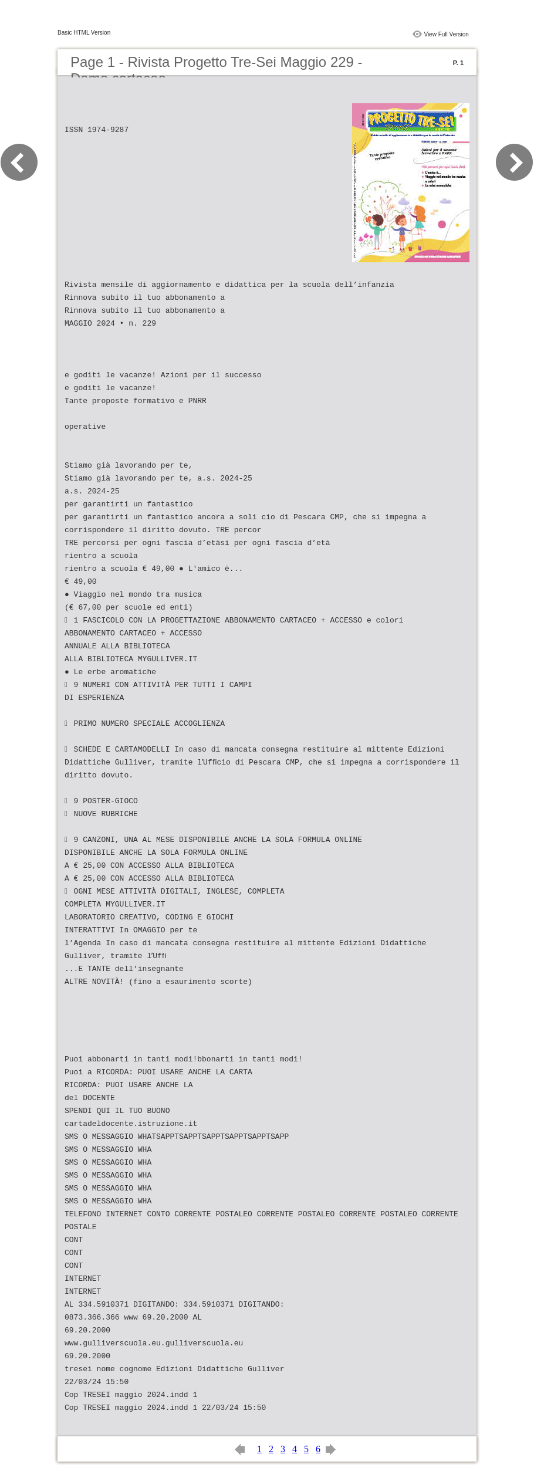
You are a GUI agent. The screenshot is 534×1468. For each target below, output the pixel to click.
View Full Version (446, 34)
